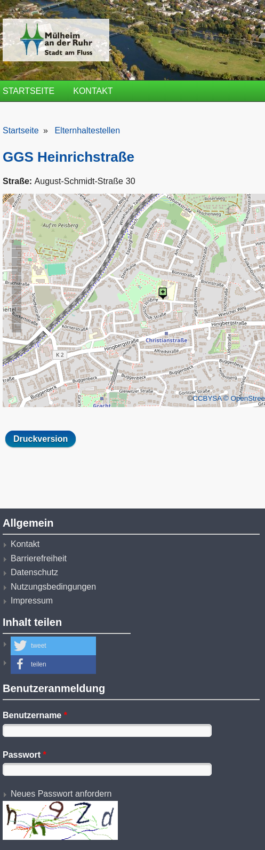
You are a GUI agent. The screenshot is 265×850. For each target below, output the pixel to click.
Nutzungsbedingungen (53, 586)
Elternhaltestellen (87, 130)
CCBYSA (206, 398)
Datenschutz (34, 572)
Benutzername (35, 715)
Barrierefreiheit (39, 558)
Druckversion (40, 438)
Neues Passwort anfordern (61, 793)
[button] (53, 646)
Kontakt (93, 91)
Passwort (24, 754)
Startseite (28, 91)
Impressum (32, 600)
